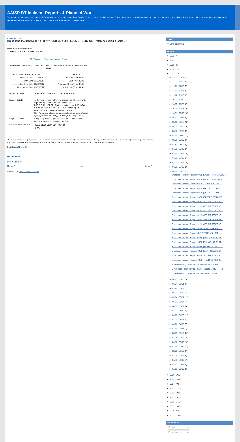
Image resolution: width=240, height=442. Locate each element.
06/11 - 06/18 (178, 279)
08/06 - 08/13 (178, 140)
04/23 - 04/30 (178, 311)
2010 (172, 402)
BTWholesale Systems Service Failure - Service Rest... (196, 264)
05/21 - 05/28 (178, 293)
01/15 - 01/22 (178, 369)
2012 (172, 393)
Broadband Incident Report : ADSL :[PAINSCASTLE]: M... (197, 237)
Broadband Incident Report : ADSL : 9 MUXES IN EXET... (197, 184)
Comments (174, 432)
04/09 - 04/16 (178, 320)
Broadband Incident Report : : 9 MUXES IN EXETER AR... (197, 201)
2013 (172, 388)
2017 (172, 74)
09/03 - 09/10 (178, 126)
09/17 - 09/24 (178, 117)
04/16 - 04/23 (178, 315)
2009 (172, 406)
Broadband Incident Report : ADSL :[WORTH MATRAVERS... (199, 175)
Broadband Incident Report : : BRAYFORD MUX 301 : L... (197, 228)
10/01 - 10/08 (178, 113)
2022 (172, 56)
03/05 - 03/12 (178, 337)
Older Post (149, 166)
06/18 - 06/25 (178, 171)
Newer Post (12, 166)
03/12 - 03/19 (178, 333)
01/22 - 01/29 (178, 364)
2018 (172, 69)
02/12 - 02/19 (178, 351)
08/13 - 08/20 (178, 135)
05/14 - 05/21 (178, 297)
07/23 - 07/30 (178, 149)
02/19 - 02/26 (178, 346)
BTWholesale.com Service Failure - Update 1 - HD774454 (197, 269)
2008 (172, 411)
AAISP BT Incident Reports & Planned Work (50, 12)
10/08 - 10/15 (178, 109)
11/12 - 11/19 (178, 95)
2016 (172, 375)
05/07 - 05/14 (178, 302)
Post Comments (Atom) (29, 171)
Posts (172, 427)
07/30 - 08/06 (178, 144)
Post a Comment (14, 162)
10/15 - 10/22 (178, 104)
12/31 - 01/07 (178, 77)
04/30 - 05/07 (178, 306)
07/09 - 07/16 (178, 158)
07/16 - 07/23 (178, 153)
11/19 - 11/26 (178, 91)
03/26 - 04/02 (178, 324)
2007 (172, 415)
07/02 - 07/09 (178, 162)
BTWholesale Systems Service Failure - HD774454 (194, 273)
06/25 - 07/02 (178, 167)
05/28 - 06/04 (178, 288)
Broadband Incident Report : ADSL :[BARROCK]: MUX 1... (197, 246)
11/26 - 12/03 (178, 86)
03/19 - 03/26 (178, 328)
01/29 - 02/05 (178, 360)
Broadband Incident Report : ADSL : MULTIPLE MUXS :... (197, 255)
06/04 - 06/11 (178, 284)
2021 (172, 60)
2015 (172, 379)
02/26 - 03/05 (178, 342)
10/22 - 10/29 (178, 99)
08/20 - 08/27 (178, 131)
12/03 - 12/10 (178, 82)
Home (81, 166)
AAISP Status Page (175, 44)
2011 (172, 397)
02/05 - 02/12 (178, 355)
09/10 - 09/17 (178, 122)
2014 (172, 384)
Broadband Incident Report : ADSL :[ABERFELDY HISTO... (198, 188)
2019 (172, 65)
